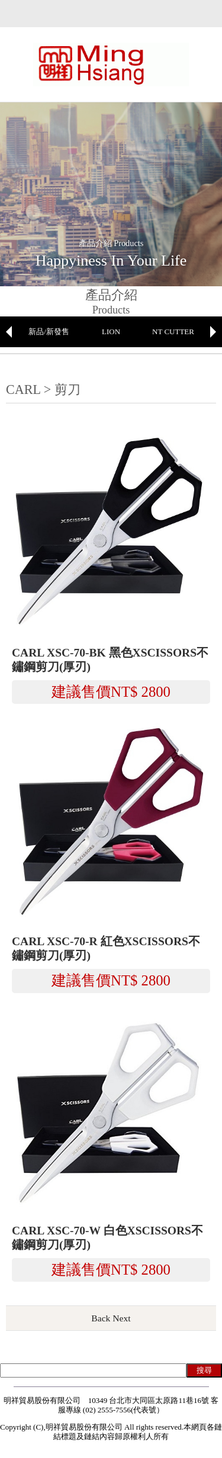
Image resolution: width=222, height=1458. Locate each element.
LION (111, 331)
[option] (49, 331)
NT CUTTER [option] (173, 331)
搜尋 (204, 1370)
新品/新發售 (48, 331)
